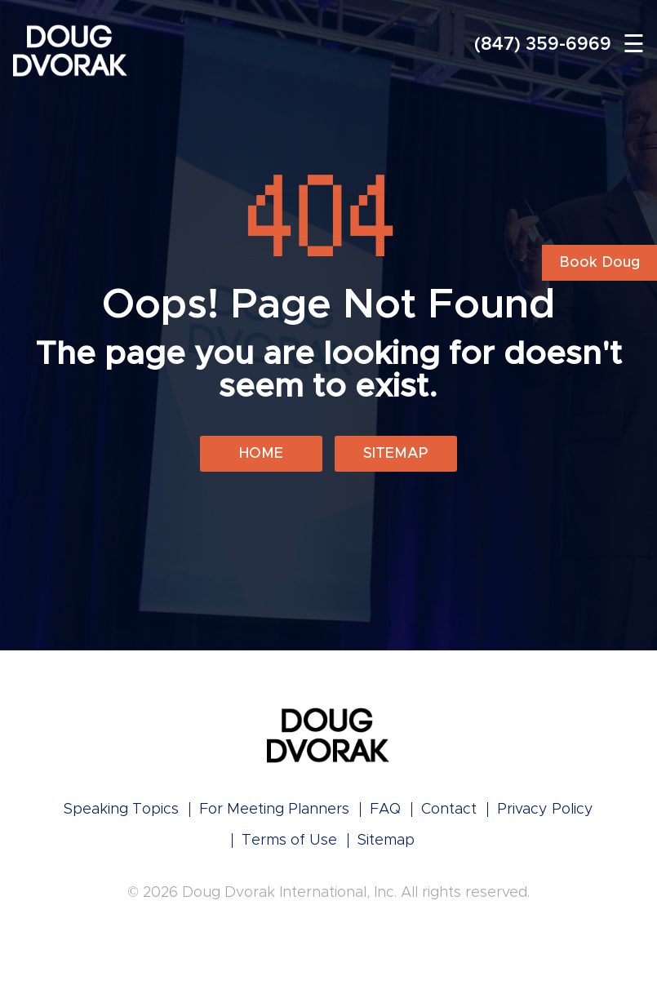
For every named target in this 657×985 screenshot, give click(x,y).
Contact (449, 809)
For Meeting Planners (274, 809)
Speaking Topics (121, 809)
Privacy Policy (545, 809)
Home (261, 453)
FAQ (385, 809)
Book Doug (599, 262)
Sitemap (395, 453)
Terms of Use (289, 840)
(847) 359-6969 (542, 45)
